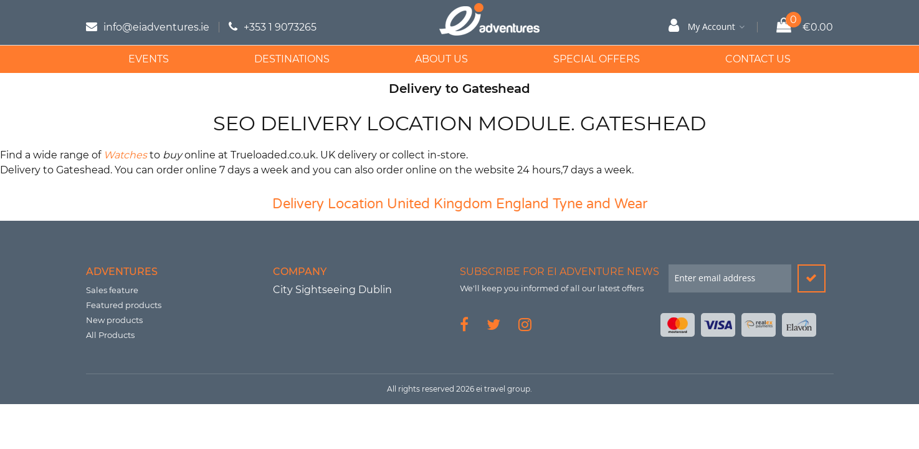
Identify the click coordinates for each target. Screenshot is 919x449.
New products (114, 320)
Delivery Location (327, 204)
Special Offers (596, 59)
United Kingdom (439, 204)
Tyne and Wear (600, 204)
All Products (110, 335)
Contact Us (758, 59)
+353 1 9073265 (280, 27)
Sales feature (112, 290)
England (522, 204)
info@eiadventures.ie (156, 27)
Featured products (123, 305)
